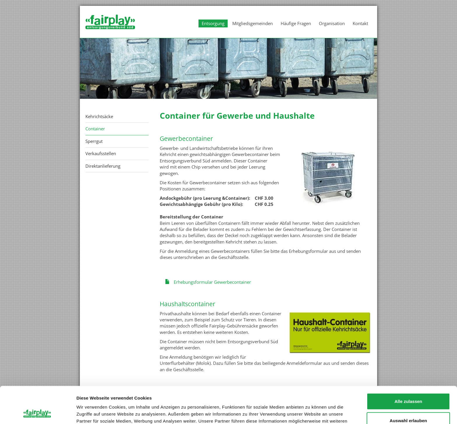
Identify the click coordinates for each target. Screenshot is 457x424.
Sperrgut (94, 141)
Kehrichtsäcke (99, 116)
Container (95, 129)
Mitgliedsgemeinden (252, 23)
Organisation (332, 23)
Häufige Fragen (296, 23)
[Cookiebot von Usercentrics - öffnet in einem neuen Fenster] (37, 412)
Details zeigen (310, 412)
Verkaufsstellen (100, 153)
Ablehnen (408, 404)
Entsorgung (213, 23)
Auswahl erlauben (408, 385)
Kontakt (360, 23)
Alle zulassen (408, 366)
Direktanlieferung (102, 166)
